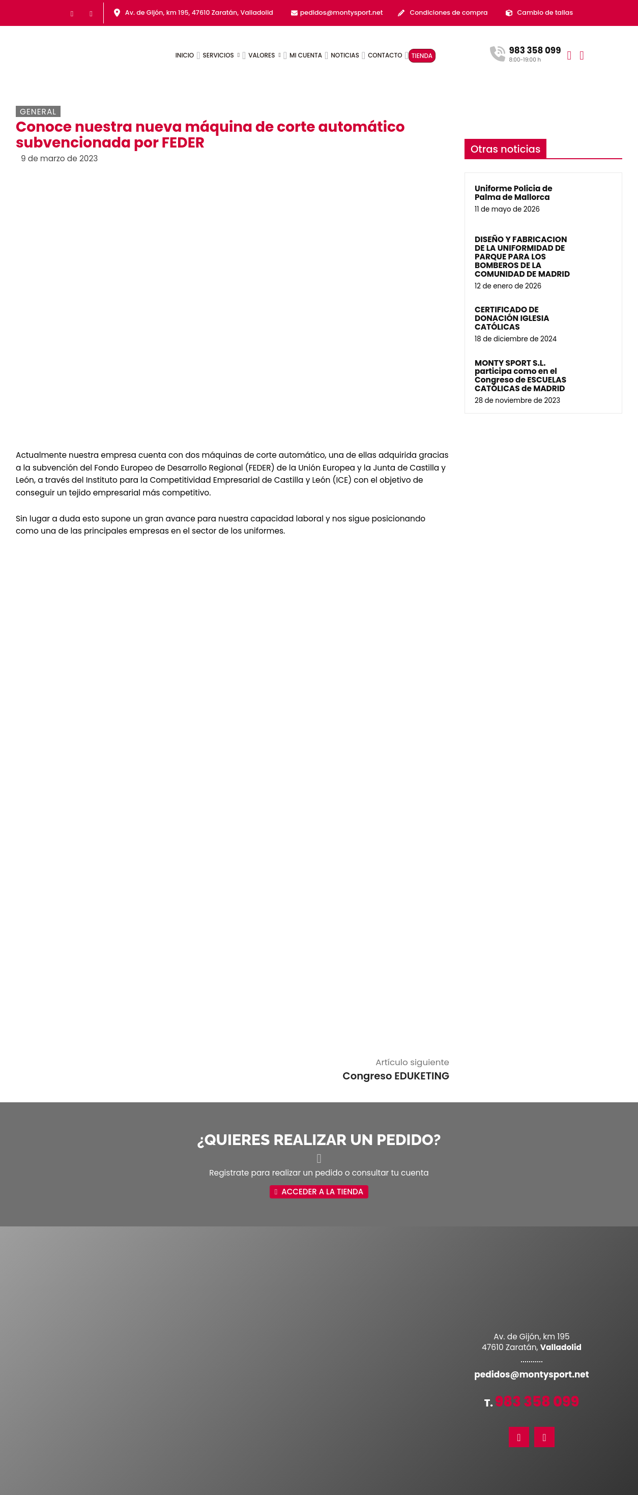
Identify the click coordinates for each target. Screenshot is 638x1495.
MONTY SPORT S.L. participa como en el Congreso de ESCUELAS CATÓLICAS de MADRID (520, 376)
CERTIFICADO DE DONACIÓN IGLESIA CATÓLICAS (512, 318)
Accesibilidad (189, 1486)
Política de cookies (370, 1486)
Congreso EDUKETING (396, 941)
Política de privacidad (254, 1486)
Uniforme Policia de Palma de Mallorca (514, 192)
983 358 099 (537, 1267)
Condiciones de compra (448, 12)
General (38, 111)
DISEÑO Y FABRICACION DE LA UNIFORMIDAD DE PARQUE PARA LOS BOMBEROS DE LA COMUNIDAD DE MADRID (522, 256)
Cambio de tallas (545, 12)
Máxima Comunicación (481, 1486)
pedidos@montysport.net (341, 12)
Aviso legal (315, 1486)
